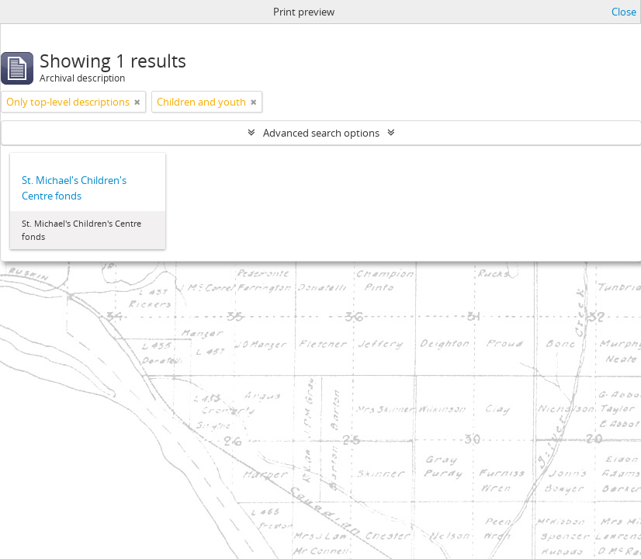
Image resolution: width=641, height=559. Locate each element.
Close (624, 12)
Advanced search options (321, 133)
